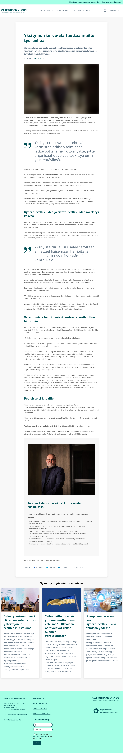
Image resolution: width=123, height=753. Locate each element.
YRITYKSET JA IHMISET (41, 714)
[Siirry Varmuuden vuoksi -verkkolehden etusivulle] (14, 11)
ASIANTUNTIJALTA (40, 709)
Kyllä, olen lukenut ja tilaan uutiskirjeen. (43, 736)
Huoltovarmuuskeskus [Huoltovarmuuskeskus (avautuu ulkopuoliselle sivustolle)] (112, 2)
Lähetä (37, 742)
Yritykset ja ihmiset (82, 11)
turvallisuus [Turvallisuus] (39, 58)
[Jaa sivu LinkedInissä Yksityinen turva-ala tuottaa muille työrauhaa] (63, 567)
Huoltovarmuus (46, 11)
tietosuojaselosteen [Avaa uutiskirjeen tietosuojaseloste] (40, 736)
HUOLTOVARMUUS (40, 704)
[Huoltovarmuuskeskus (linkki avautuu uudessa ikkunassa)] (105, 710)
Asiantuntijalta (63, 11)
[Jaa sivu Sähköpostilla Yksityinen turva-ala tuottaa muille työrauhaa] (77, 567)
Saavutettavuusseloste (12, 720)
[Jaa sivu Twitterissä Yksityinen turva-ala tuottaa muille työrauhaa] (50, 567)
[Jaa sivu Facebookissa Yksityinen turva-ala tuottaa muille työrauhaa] (38, 567)
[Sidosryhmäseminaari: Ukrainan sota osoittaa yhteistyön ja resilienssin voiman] (20, 633)
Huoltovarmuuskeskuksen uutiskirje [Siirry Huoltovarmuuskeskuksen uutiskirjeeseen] (84, 2)
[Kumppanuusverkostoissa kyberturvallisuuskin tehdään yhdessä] (103, 633)
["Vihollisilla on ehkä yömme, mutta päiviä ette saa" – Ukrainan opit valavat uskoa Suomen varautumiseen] (61, 633)
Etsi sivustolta (113, 10)
